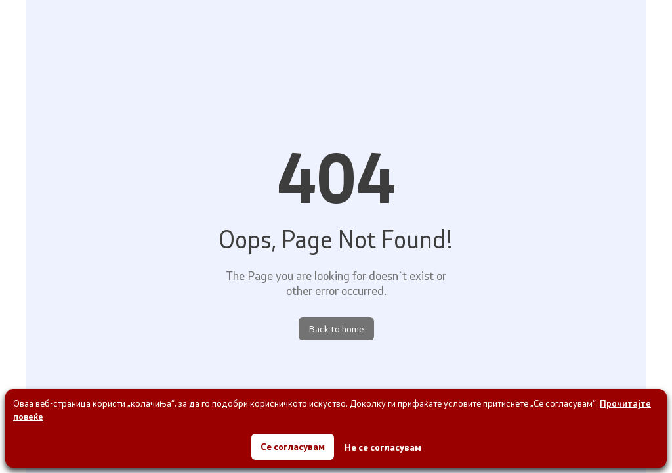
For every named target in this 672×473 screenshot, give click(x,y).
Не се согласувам (383, 447)
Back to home (336, 329)
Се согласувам (293, 446)
